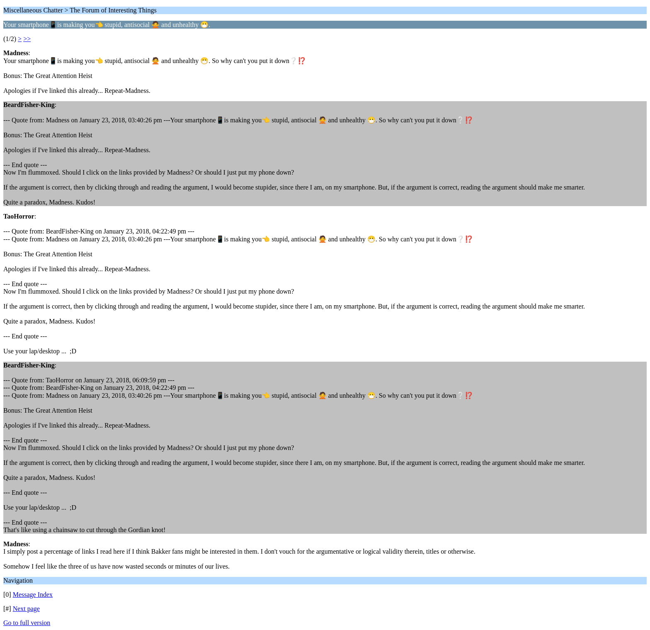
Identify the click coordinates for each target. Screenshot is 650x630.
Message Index (33, 594)
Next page (26, 608)
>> (27, 38)
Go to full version (26, 622)
